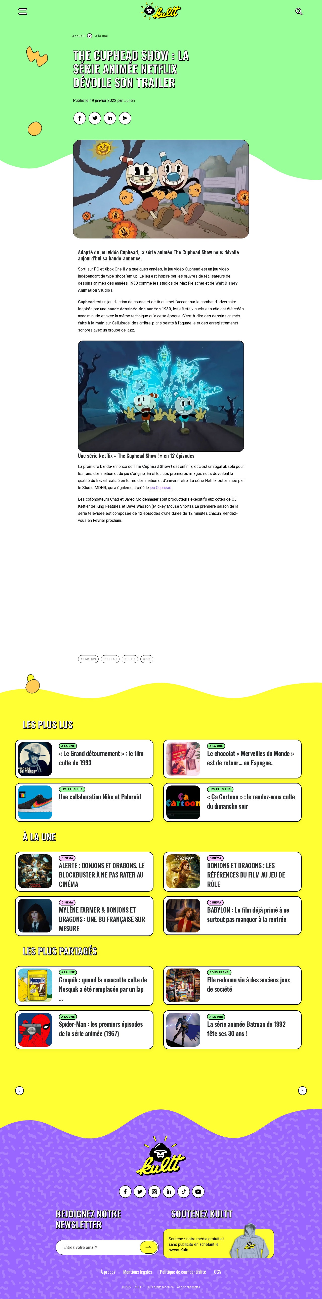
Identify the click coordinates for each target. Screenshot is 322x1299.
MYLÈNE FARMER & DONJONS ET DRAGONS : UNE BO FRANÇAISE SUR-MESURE (103, 919)
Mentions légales (137, 1271)
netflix (130, 659)
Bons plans (219, 972)
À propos (108, 1271)
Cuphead (110, 659)
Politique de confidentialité (183, 1271)
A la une (101, 36)
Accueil (78, 36)
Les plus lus (72, 789)
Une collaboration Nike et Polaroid (100, 796)
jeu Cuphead (160, 487)
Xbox (146, 659)
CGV (217, 1271)
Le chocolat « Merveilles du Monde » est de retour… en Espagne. (250, 757)
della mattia (192, 1287)
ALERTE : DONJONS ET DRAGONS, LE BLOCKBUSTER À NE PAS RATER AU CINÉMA (102, 875)
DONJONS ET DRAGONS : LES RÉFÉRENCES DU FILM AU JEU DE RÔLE (246, 875)
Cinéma (67, 858)
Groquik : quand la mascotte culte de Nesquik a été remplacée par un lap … (103, 989)
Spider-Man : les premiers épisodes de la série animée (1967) (101, 1028)
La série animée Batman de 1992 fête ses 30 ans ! (246, 1028)
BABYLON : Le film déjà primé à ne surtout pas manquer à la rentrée (248, 914)
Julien (129, 100)
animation (88, 659)
